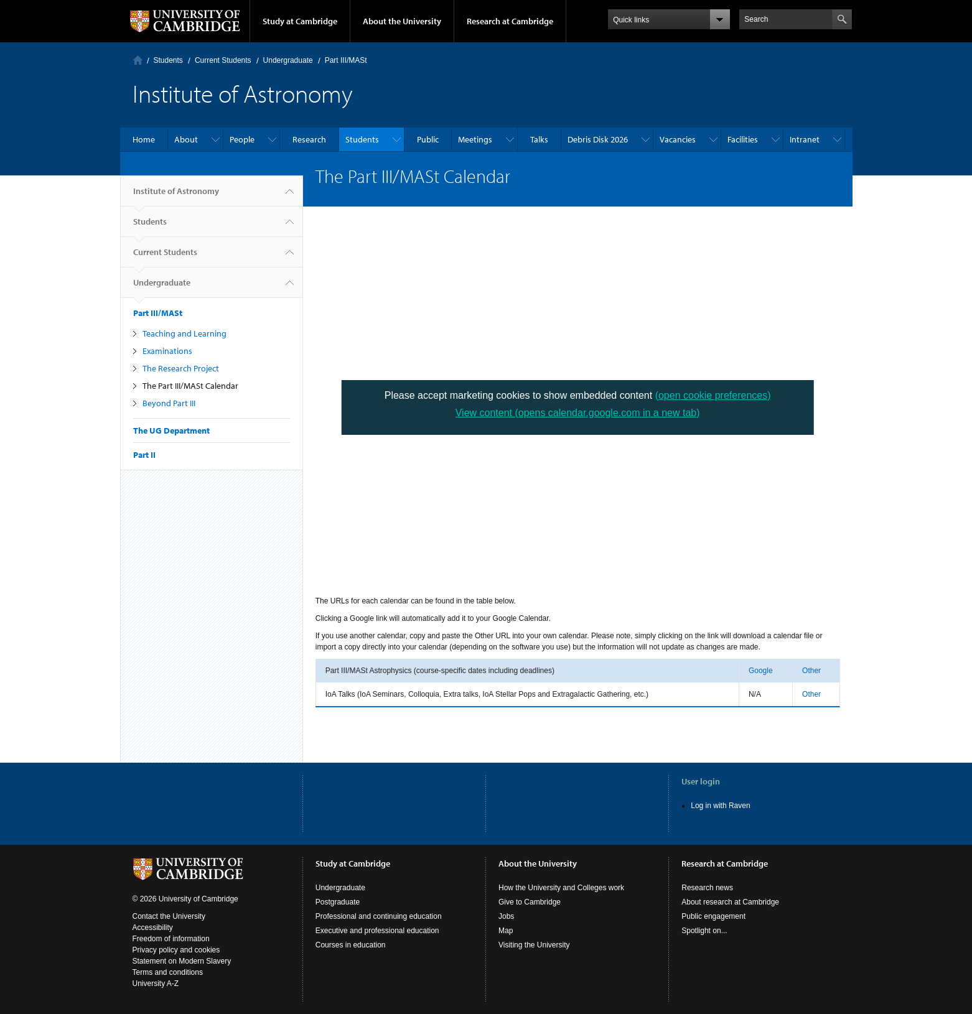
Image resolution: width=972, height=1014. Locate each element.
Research (309, 139)
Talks (539, 139)
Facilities (742, 139)
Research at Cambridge (510, 21)
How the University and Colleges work (561, 887)
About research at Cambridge (730, 902)
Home (138, 60)
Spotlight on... (704, 930)
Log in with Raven (720, 805)
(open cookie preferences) (713, 395)
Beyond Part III (169, 403)
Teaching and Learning (185, 333)
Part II (144, 454)
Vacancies (678, 139)
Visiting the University (534, 945)
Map (505, 930)
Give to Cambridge (529, 902)
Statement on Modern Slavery (182, 961)
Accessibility (153, 927)
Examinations (167, 350)
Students (168, 60)
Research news (707, 887)
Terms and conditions (168, 972)
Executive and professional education (377, 930)
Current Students (223, 60)
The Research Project (181, 368)
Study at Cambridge (300, 21)
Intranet (805, 139)
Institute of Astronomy (176, 196)
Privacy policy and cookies (176, 950)
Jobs (506, 916)
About (186, 139)
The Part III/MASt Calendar (190, 385)
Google (761, 670)
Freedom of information (171, 938)
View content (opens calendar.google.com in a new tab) (578, 412)
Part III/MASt (346, 60)
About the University (402, 21)
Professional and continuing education (378, 916)
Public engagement (713, 916)
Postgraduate (337, 902)
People (242, 139)
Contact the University (169, 916)
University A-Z (156, 983)
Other (811, 670)
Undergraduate (288, 60)
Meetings (475, 139)
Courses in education (350, 945)
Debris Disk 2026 (598, 139)
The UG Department (171, 430)
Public (428, 139)
